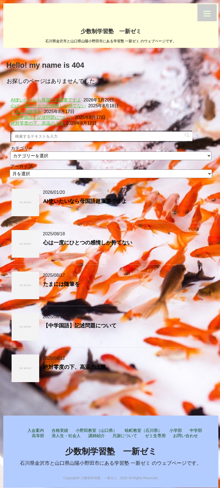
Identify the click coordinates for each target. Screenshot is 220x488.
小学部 (175, 430)
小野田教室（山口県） (96, 430)
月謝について (124, 435)
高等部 (38, 435)
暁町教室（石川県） (143, 430)
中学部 (196, 430)
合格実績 (60, 430)
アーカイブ (21, 166)
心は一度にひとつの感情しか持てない (48, 105)
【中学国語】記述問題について (42, 117)
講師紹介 (96, 435)
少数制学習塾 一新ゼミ (111, 31)
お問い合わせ (185, 435)
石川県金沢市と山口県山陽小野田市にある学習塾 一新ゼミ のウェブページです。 (111, 463)
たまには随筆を (26, 111)
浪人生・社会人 (66, 435)
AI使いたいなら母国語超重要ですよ (46, 100)
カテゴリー (22, 148)
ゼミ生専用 (155, 435)
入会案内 (35, 430)
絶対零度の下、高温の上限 (37, 123)
